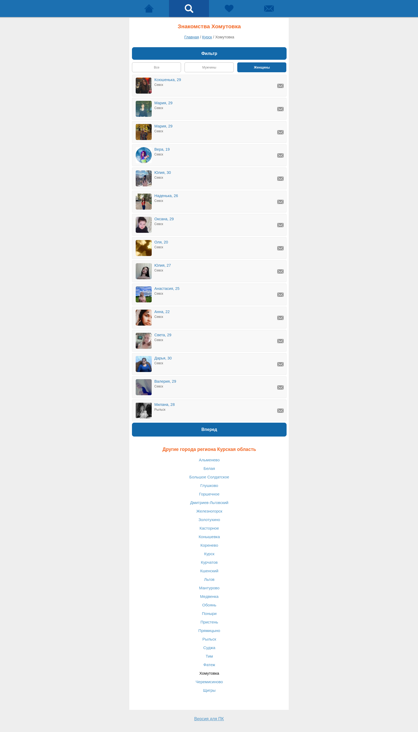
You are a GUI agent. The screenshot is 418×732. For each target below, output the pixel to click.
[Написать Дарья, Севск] (280, 364)
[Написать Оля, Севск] (280, 248)
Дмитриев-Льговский (209, 502)
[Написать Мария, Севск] (280, 109)
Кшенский (209, 571)
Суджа (209, 647)
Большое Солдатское (209, 477)
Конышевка (209, 536)
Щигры (209, 690)
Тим (209, 656)
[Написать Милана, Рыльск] (280, 410)
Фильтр (209, 53)
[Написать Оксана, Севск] (280, 225)
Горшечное (209, 494)
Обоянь (209, 605)
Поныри (209, 613)
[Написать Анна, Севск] (280, 318)
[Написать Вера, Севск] (280, 155)
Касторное (209, 528)
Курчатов (209, 562)
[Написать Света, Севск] (280, 341)
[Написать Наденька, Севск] (280, 202)
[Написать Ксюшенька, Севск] (280, 86)
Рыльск (209, 639)
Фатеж (209, 664)
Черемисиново (209, 681)
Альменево (209, 460)
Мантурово (209, 588)
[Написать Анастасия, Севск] (280, 294)
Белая (209, 468)
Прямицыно (209, 630)
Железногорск (209, 511)
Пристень (209, 622)
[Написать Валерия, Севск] (280, 387)
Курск (209, 553)
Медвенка (209, 596)
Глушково (209, 485)
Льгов (209, 579)
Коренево (209, 545)
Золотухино (209, 519)
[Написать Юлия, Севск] (280, 178)
